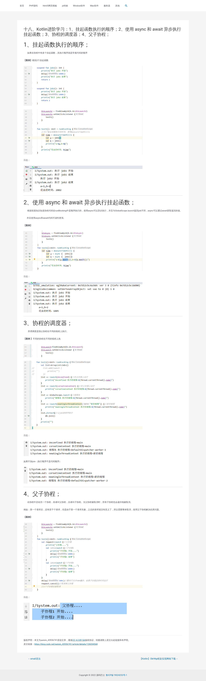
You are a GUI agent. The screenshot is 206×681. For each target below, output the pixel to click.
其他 (111, 5)
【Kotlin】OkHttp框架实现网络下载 (159, 659)
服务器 (101, 5)
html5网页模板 (48, 5)
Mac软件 (90, 5)
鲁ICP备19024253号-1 (116, 675)
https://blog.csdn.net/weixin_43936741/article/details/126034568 (66, 644)
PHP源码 (32, 5)
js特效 (62, 5)
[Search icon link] (119, 6)
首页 (21, 5)
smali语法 (34, 659)
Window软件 (75, 5)
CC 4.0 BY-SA (78, 640)
